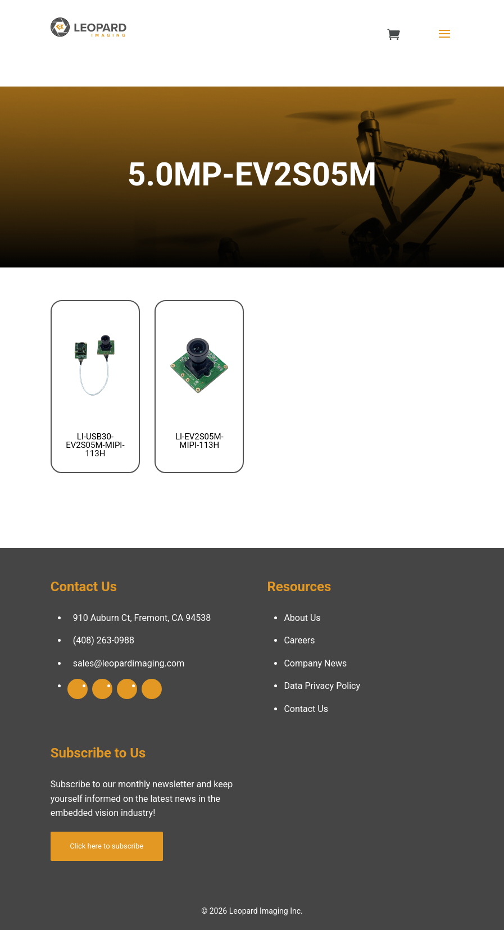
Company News (315, 663)
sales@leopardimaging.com (129, 663)
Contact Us (306, 709)
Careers (299, 640)
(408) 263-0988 (103, 640)
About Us (302, 618)
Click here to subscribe (106, 846)
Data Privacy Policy (322, 686)
